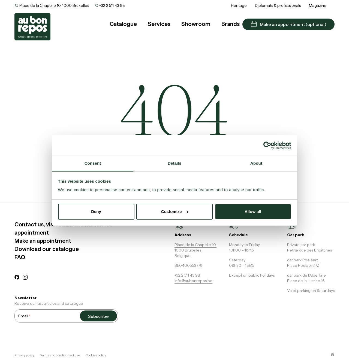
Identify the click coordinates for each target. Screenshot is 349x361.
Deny (96, 211)
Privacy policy (24, 355)
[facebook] (16, 278)
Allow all (253, 211)
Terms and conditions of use (60, 355)
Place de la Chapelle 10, (195, 244)
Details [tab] (174, 163)
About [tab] (256, 163)
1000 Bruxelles (187, 250)
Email (24, 315)
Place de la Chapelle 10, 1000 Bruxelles (54, 5)
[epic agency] (332, 354)
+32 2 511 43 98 (112, 5)
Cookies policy (95, 355)
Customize (174, 211)
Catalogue (123, 24)
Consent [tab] (93, 163)
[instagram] (25, 278)
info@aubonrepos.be (193, 280)
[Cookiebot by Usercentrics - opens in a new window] (267, 145)
